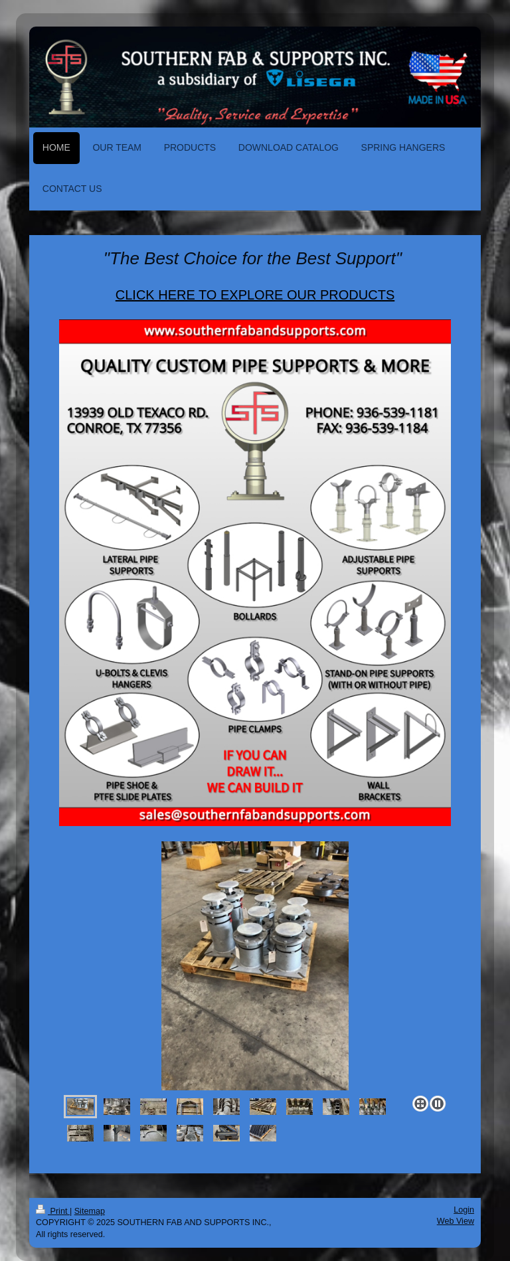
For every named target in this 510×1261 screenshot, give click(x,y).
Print (53, 1211)
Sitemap (89, 1211)
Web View (455, 1221)
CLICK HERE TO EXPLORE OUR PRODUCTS (255, 295)
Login (464, 1210)
